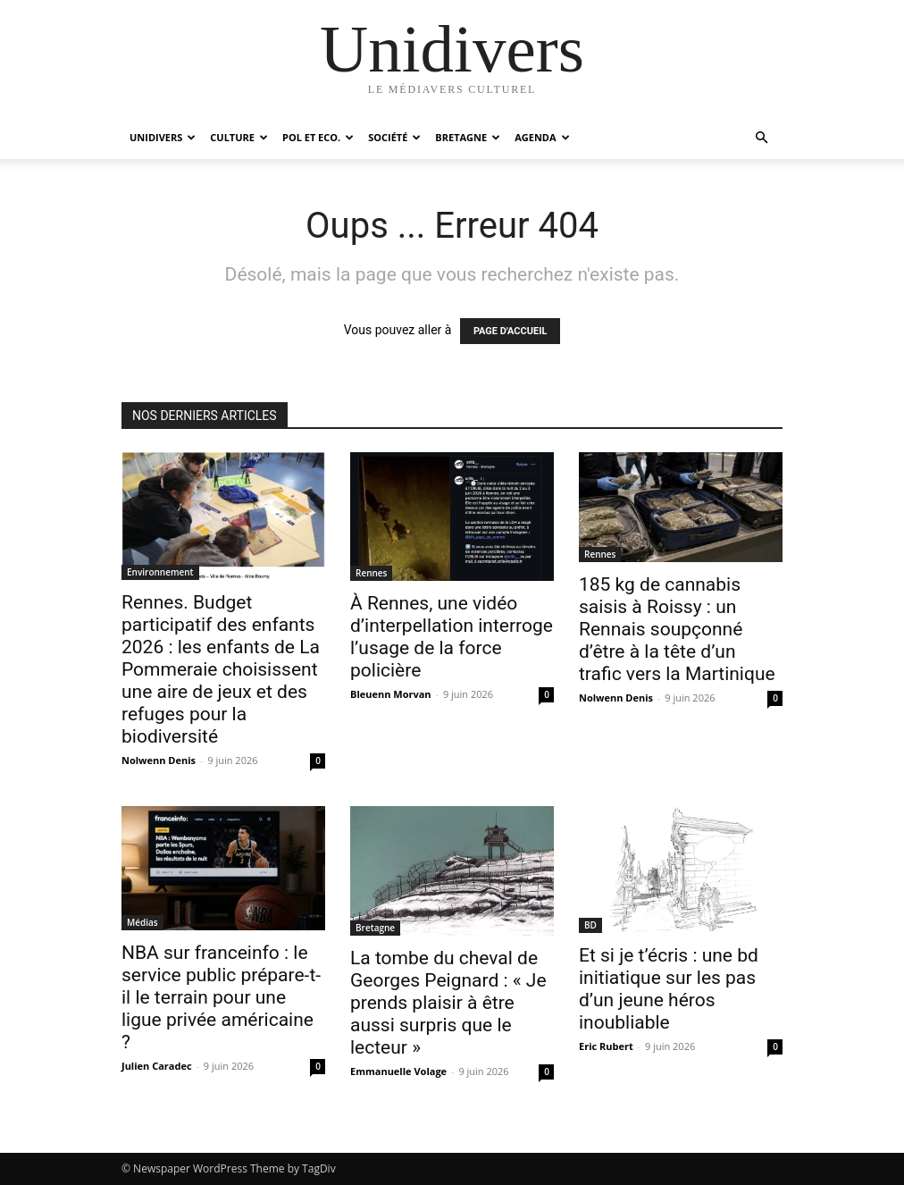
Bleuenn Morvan (390, 694)
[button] (761, 138)
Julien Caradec (156, 1065)
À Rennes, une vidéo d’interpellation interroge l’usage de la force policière (451, 636)
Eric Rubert (606, 1046)
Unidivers (163, 137)
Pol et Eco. (318, 137)
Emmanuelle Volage (398, 1071)
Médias (142, 922)
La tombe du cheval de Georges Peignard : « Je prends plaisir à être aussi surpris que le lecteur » (448, 1002)
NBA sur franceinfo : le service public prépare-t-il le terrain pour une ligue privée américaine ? (221, 997)
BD (590, 925)
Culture (239, 137)
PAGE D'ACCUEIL (510, 331)
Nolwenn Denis (158, 760)
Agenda (542, 137)
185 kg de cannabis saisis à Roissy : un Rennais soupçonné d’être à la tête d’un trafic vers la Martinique (677, 629)
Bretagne (467, 137)
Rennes (371, 573)
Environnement (160, 572)
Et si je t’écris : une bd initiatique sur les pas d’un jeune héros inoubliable (668, 989)
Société (394, 137)
